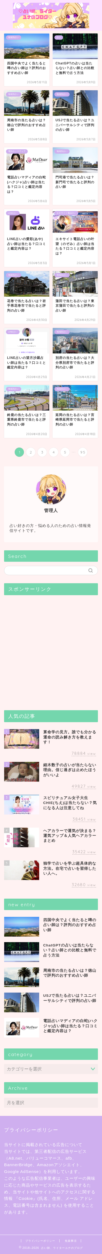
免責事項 (71, 1240)
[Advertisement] (51, 650)
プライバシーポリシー (40, 1240)
